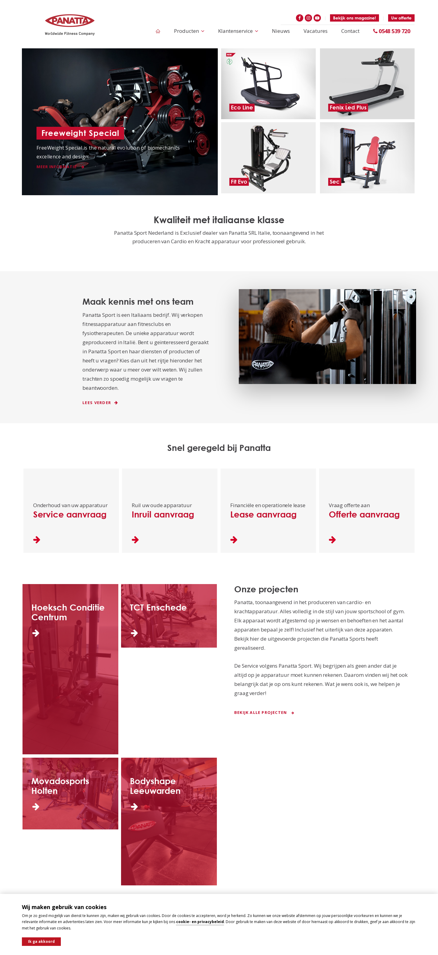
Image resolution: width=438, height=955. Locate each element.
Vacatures (316, 30)
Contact (350, 30)
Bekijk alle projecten (264, 712)
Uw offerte (401, 17)
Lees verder (100, 402)
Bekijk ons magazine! (354, 17)
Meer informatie (60, 166)
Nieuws (281, 30)
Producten (189, 30)
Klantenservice (238, 30)
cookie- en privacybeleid (200, 921)
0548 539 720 (391, 31)
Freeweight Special (80, 132)
